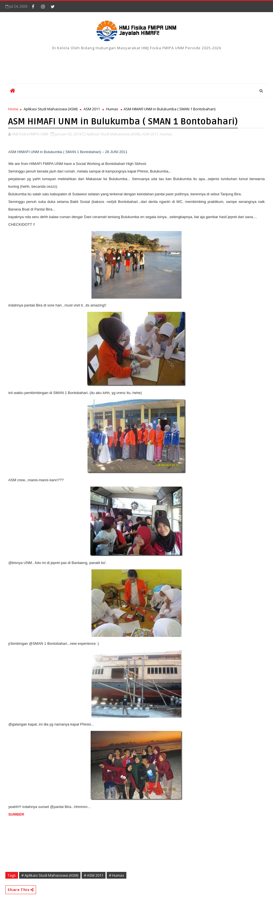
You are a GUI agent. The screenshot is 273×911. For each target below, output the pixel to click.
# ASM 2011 (93, 875)
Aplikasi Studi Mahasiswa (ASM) (50, 108)
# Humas (116, 875)
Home (13, 108)
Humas (112, 108)
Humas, (166, 133)
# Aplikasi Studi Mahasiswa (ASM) (49, 875)
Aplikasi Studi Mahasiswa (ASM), (113, 133)
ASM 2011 (92, 108)
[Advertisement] (136, 65)
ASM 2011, (150, 133)
